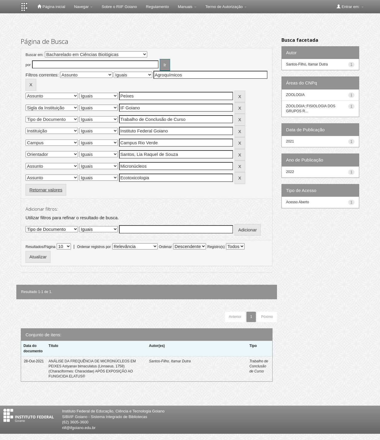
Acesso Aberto (297, 202)
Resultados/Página (41, 247)
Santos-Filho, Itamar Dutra (170, 361)
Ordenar (165, 247)
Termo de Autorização (226, 6)
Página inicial (51, 6)
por (28, 65)
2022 (290, 172)
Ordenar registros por (94, 247)
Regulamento (157, 6)
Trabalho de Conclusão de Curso (258, 366)
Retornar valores (45, 189)
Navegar (83, 6)
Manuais (187, 6)
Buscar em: (35, 55)
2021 (290, 141)
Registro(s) (216, 247)
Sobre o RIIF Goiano (119, 6)
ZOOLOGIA (295, 95)
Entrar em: (350, 6)
